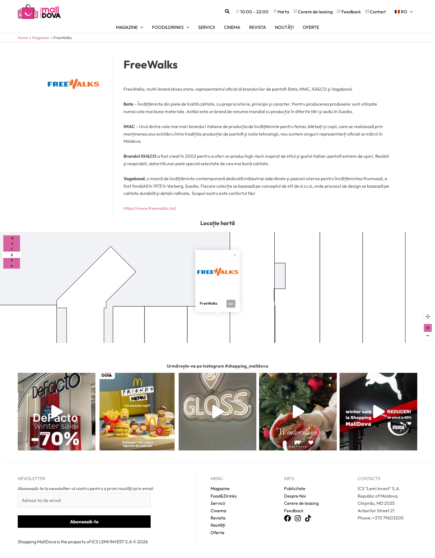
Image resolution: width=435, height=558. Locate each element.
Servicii (218, 503)
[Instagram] (297, 518)
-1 (12, 244)
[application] (410, 12)
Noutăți (218, 525)
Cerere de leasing (301, 503)
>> (231, 303)
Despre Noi (295, 496)
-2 (11, 238)
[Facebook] (287, 518)
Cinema (218, 510)
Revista (218, 518)
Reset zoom (428, 316)
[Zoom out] (428, 336)
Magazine (220, 488)
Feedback (294, 510)
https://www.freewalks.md (149, 208)
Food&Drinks (224, 496)
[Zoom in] (428, 328)
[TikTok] (308, 518)
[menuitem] (403, 12)
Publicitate (294, 488)
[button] (227, 11)
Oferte (217, 532)
